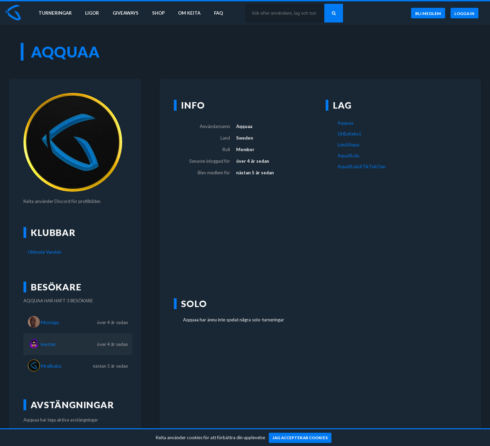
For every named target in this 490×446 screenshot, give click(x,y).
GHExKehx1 (349, 134)
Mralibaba (51, 366)
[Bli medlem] (428, 13)
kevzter (48, 344)
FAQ (218, 13)
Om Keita (189, 13)
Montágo (50, 322)
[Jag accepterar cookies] (300, 438)
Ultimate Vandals (45, 252)
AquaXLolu (348, 155)
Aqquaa (345, 123)
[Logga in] (464, 13)
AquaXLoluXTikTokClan (362, 166)
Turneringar (55, 13)
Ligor (92, 13)
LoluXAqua (348, 144)
